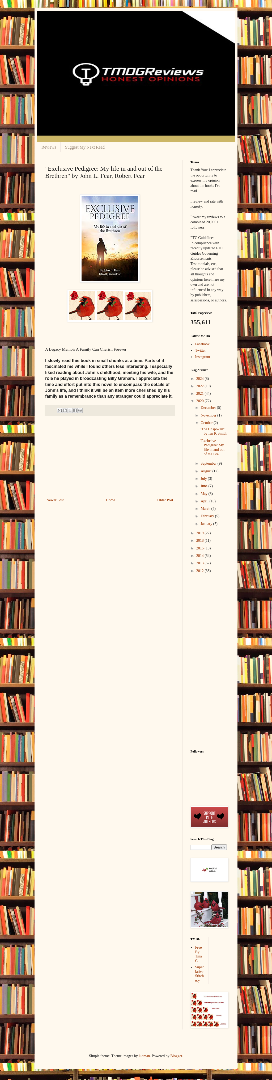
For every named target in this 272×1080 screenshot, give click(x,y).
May (204, 494)
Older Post (165, 500)
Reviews (48, 147)
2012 (200, 571)
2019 (200, 533)
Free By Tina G (198, 954)
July (204, 479)
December (209, 408)
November (209, 415)
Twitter (200, 350)
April (205, 501)
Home (110, 500)
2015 (200, 548)
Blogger (176, 1056)
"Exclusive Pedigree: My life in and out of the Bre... (212, 447)
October (207, 423)
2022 (200, 386)
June (204, 486)
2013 (200, 563)
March (206, 509)
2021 (200, 394)
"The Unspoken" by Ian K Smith (213, 431)
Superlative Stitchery (199, 973)
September (209, 463)
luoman (144, 1056)
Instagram (202, 357)
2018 (200, 541)
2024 (200, 379)
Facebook (202, 344)
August (206, 471)
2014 (200, 556)
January (207, 524)
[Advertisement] (110, 457)
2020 (200, 401)
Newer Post (55, 500)
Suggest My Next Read (85, 147)
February (208, 516)
